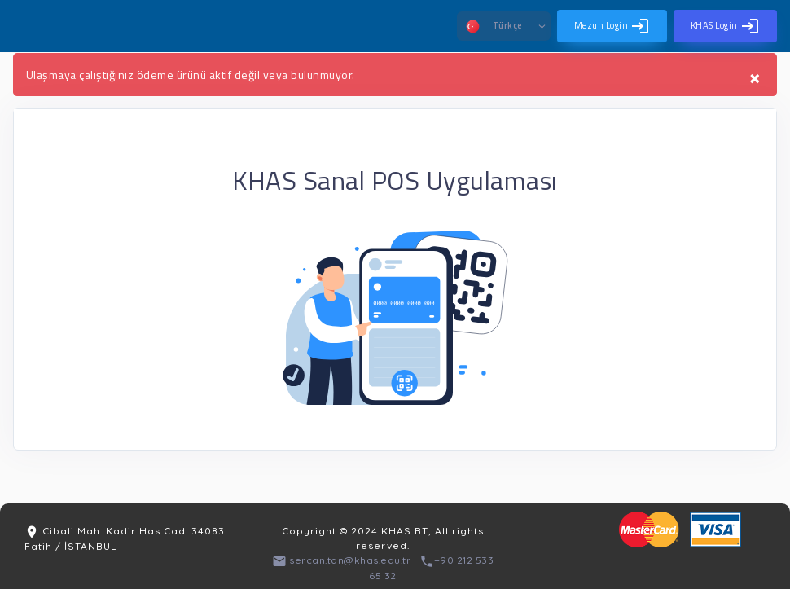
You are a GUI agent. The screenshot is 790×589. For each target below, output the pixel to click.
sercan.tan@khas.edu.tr (341, 560)
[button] (504, 26)
